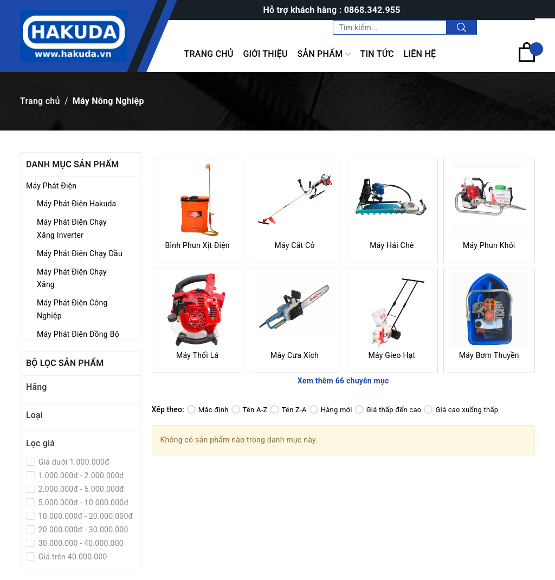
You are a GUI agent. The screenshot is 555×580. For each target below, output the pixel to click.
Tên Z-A (288, 410)
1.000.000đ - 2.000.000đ (80, 475)
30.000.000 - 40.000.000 (80, 543)
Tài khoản (512, 27)
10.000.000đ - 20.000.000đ (84, 516)
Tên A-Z (249, 410)
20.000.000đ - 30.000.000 (82, 529)
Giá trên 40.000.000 (71, 556)
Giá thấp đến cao (388, 410)
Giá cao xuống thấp (461, 410)
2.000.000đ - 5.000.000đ (80, 489)
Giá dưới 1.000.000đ (72, 462)
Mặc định (208, 410)
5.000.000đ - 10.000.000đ (82, 502)
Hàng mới (330, 410)
